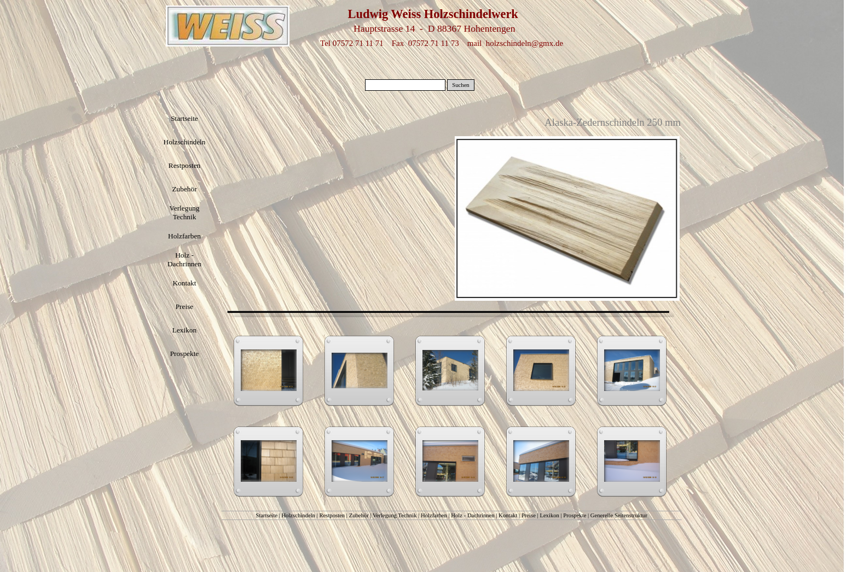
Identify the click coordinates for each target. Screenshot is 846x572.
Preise (528, 515)
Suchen (460, 85)
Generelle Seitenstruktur (618, 515)
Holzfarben (434, 515)
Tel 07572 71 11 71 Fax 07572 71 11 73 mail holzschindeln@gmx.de (441, 43)
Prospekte (574, 515)
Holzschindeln (298, 515)
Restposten (332, 515)
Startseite (266, 515)
